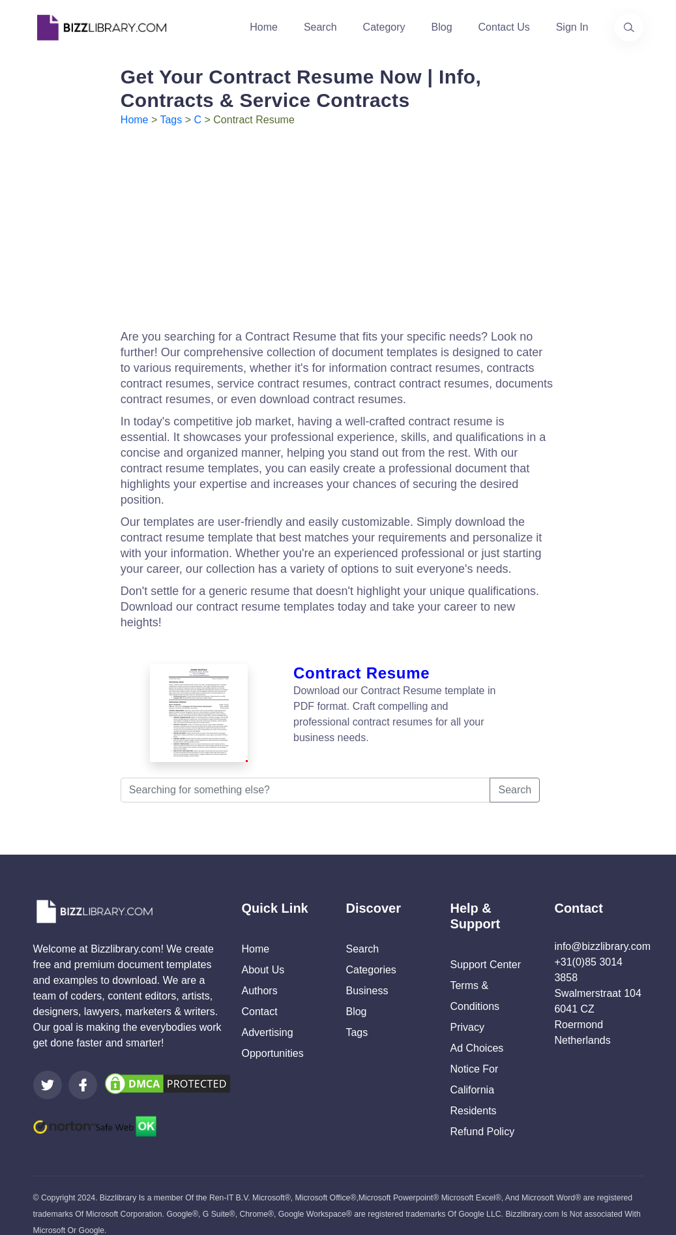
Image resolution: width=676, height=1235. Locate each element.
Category (384, 27)
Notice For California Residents (474, 1073)
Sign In (572, 27)
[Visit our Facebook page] (82, 1068)
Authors (259, 974)
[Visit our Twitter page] (47, 1068)
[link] (47, 1068)
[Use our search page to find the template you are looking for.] (629, 27)
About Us (262, 953)
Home (264, 27)
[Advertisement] (338, 225)
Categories (370, 953)
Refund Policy (482, 1115)
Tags (171, 119)
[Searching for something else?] (306, 773)
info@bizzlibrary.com (602, 930)
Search (320, 27)
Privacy (467, 1010)
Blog (442, 27)
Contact (259, 995)
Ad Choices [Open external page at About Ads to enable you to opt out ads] (476, 1031)
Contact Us (504, 27)
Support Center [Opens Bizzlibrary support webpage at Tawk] (485, 948)
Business (366, 974)
